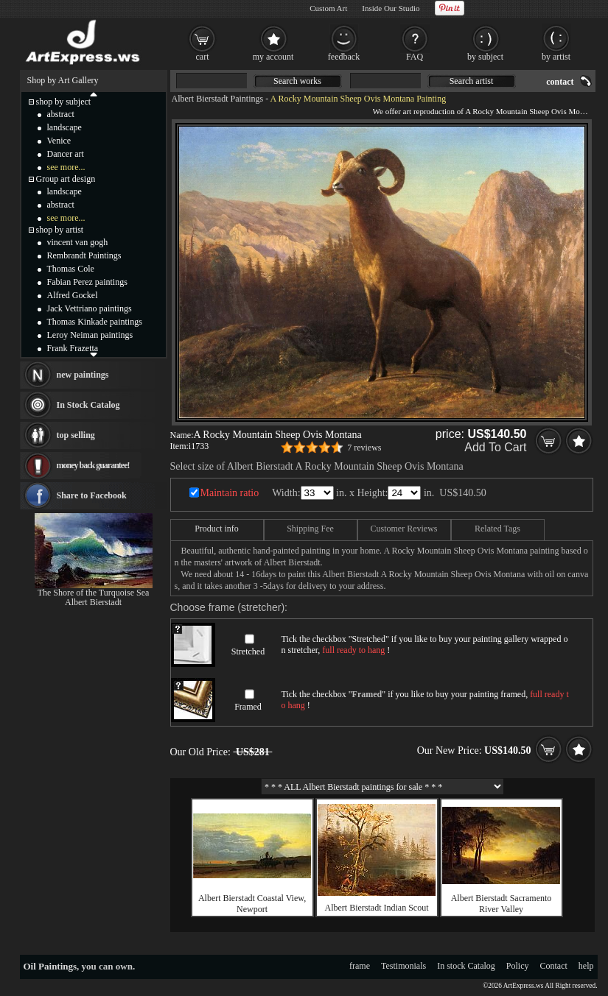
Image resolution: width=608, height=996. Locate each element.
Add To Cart (495, 447)
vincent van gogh (77, 242)
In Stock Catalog (88, 405)
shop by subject (63, 101)
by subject (485, 57)
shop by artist (60, 230)
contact (559, 82)
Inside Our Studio (390, 8)
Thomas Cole (70, 269)
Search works (297, 81)
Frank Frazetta (73, 348)
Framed (248, 707)
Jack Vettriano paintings (89, 308)
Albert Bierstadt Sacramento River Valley (501, 903)
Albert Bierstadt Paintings (218, 98)
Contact (553, 966)
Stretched (248, 651)
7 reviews (364, 447)
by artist (556, 57)
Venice (59, 140)
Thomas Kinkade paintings (94, 322)
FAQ (414, 57)
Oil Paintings (50, 966)
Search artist (472, 81)
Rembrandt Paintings (84, 255)
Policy (517, 966)
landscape (64, 127)
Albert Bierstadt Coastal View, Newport (252, 903)
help (586, 966)
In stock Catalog (466, 966)
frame (359, 966)
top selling (76, 435)
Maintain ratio (229, 492)
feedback (344, 57)
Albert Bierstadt (93, 602)
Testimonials (403, 966)
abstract (60, 114)
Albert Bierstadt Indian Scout (377, 908)
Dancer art (65, 154)
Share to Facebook (92, 495)
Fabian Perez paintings (87, 282)
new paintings (83, 375)
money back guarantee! (93, 465)
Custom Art (328, 8)
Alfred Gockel (72, 295)
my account (273, 57)
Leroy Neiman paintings (90, 335)
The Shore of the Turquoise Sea (94, 592)
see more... (66, 167)
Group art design (66, 179)
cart (202, 57)
